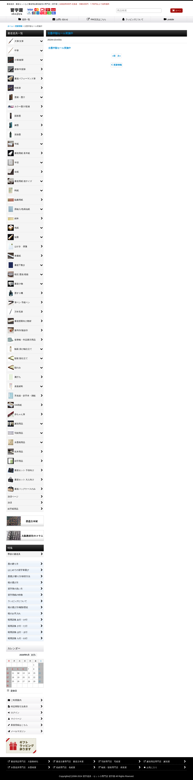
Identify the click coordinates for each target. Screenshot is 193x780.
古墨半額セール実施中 (60, 33)
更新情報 (116, 65)
